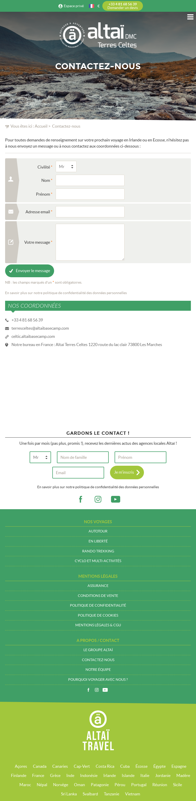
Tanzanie (111, 794)
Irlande (109, 775)
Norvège (60, 784)
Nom (45, 180)
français (92, 6)
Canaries (60, 766)
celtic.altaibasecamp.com (33, 336)
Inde (70, 775)
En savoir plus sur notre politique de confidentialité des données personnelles (66, 293)
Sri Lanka (69, 794)
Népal (42, 784)
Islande (128, 775)
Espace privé (74, 6)
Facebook (88, 690)
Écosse (142, 766)
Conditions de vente (98, 596)
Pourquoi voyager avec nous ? (98, 679)
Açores (21, 766)
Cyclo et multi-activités (98, 561)
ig (98, 499)
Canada (39, 766)
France (38, 775)
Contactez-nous (98, 660)
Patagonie (100, 784)
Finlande (18, 775)
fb (80, 499)
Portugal (138, 784)
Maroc (25, 784)
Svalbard (90, 794)
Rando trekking (98, 551)
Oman (79, 784)
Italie (144, 775)
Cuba (125, 766)
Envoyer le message (33, 270)
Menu (190, 16)
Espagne (179, 766)
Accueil (41, 126)
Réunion (159, 784)
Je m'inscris (124, 472)
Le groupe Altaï (98, 650)
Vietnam (132, 794)
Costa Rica (105, 766)
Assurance (98, 586)
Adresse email (38, 211)
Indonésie (88, 775)
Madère (183, 775)
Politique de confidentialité (98, 605)
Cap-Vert (82, 766)
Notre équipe (98, 670)
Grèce (55, 775)
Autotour (98, 531)
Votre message (37, 242)
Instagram (96, 690)
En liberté (98, 541)
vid (115, 499)
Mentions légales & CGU (98, 625)
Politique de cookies (98, 615)
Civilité (44, 167)
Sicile (177, 784)
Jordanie (162, 775)
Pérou (120, 784)
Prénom (43, 194)
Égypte (159, 766)
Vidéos (105, 690)
